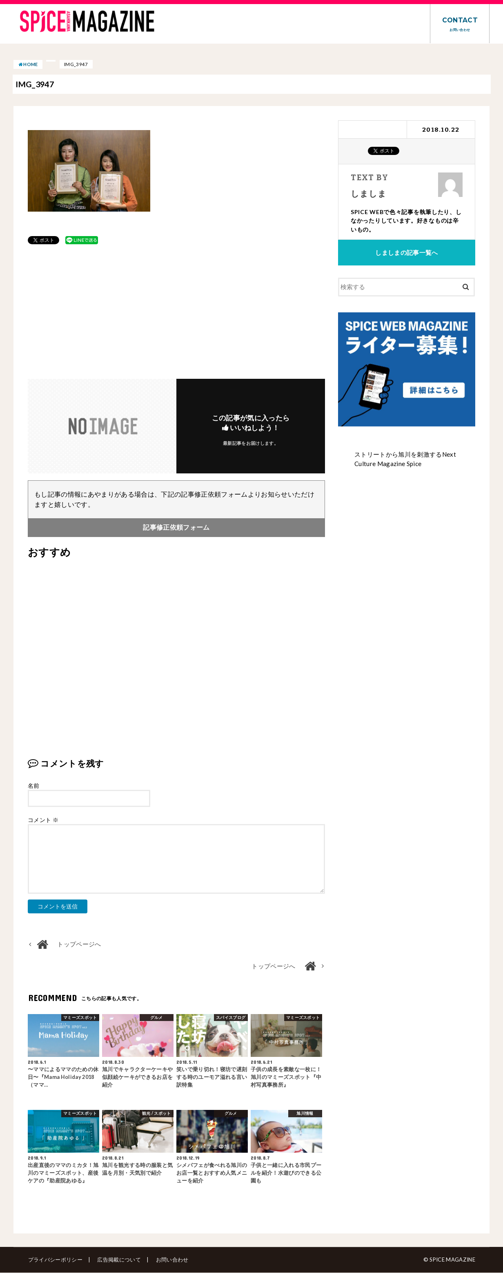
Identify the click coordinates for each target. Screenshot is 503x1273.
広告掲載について (118, 1260)
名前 (34, 785)
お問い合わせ (171, 1260)
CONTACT (460, 24)
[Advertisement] (176, 312)
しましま (368, 193)
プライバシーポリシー (55, 1260)
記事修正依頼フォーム (176, 528)
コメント (43, 820)
